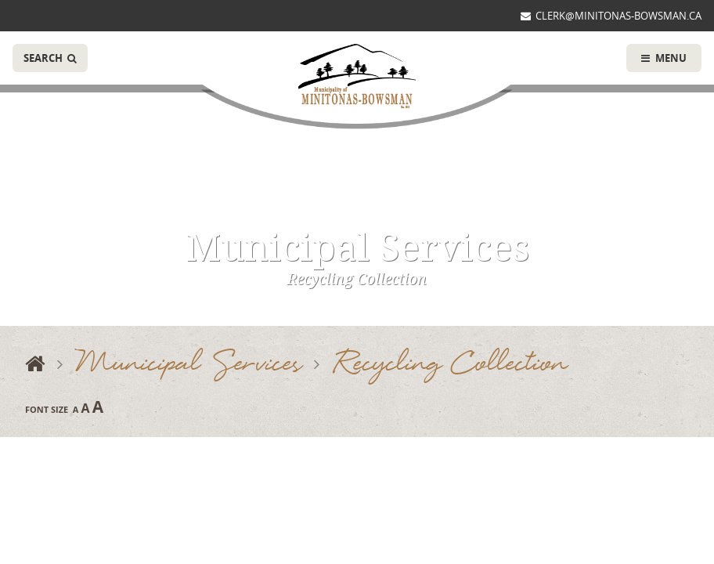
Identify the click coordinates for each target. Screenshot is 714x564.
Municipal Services (188, 364)
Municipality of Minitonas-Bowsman (357, 77)
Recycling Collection (450, 364)
